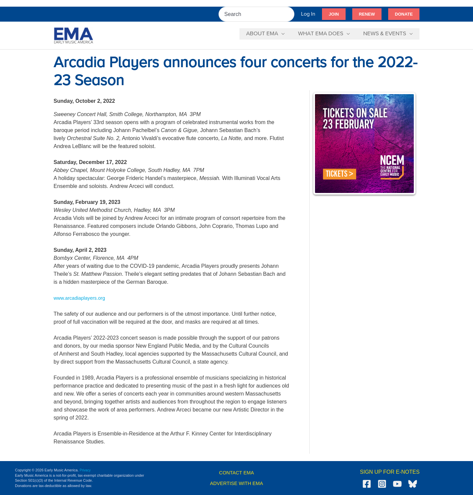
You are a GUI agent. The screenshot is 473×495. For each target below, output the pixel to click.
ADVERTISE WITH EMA (237, 483)
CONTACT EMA (237, 472)
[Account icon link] (308, 14)
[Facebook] (366, 483)
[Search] (289, 14)
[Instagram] (382, 483)
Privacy (86, 470)
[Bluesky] (412, 483)
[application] (286, 34)
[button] (333, 14)
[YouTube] (397, 483)
